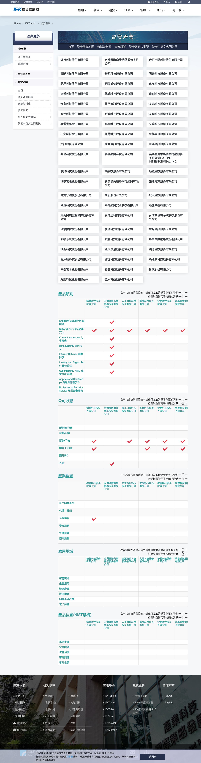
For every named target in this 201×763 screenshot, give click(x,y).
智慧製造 (64, 578)
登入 (167, 2)
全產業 (20, 48)
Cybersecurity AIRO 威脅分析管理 (71, 372)
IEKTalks (109, 709)
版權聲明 (20, 709)
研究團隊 (20, 702)
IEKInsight (110, 723)
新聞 (97, 10)
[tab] (33, 49)
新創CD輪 (64, 440)
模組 (81, 10)
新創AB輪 (64, 432)
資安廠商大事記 (27, 116)
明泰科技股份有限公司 (182, 303)
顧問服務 (64, 538)
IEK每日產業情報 (144, 702)
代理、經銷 (65, 510)
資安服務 (64, 525)
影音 (160, 10)
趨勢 (112, 10)
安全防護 (64, 647)
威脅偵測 (64, 652)
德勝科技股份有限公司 (93, 303)
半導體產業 (22, 74)
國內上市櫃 (65, 448)
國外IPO (63, 455)
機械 (47, 723)
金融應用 (64, 583)
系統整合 (64, 518)
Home (17, 23)
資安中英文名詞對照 (29, 123)
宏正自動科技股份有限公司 (129, 303)
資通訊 (74, 695)
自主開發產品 (66, 503)
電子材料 (50, 709)
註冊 (179, 2)
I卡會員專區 (141, 695)
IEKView (39, 2)
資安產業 (45, 23)
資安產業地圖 (25, 97)
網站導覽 (22, 723)
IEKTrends (30, 23)
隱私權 (70, 756)
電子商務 (64, 604)
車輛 (73, 723)
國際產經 (50, 729)
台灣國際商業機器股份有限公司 (111, 304)
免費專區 (15, 2)
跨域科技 (76, 702)
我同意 (152, 756)
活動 (128, 10)
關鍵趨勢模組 (78, 729)
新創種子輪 (65, 427)
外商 (61, 463)
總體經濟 (23, 63)
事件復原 (64, 662)
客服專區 (154, 2)
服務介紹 (20, 695)
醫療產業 (64, 588)
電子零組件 (51, 702)
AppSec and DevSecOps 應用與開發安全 (71, 381)
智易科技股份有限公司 (164, 303)
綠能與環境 (77, 709)
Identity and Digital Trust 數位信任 (71, 364)
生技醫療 (76, 716)
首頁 (20, 90)
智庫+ (144, 10)
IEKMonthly (111, 729)
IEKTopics (27, 2)
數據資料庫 (24, 103)
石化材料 (50, 716)
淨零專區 (51, 2)
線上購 (177, 10)
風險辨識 (64, 641)
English (168, 702)
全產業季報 (24, 57)
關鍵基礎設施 (66, 599)
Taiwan (168, 695)
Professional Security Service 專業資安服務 (71, 389)
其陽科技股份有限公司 (147, 303)
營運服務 (64, 533)
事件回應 (64, 657)
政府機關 (64, 593)
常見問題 (20, 716)
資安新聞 (23, 110)
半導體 (49, 695)
